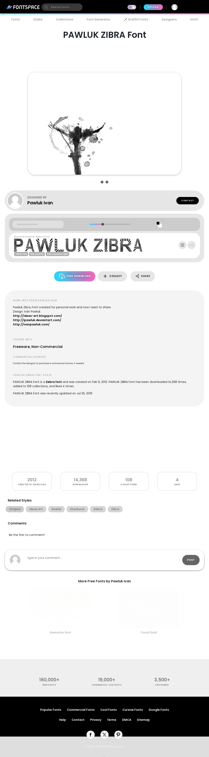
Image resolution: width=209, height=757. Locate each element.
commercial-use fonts (107, 684)
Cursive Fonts (132, 710)
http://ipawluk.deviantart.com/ (37, 320)
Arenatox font (60, 632)
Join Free (193, 7)
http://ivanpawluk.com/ (31, 324)
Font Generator (98, 19)
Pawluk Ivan (40, 203)
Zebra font (54, 382)
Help (62, 720)
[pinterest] (118, 735)
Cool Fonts (108, 710)
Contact (187, 200)
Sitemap (143, 720)
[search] (62, 7)
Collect (112, 276)
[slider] (102, 224)
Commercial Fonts (81, 710)
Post (191, 560)
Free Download (75, 276)
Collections (64, 19)
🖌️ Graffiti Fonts (136, 19)
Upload (153, 7)
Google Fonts (159, 710)
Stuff (194, 19)
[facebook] (91, 735)
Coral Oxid (149, 632)
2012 (32, 480)
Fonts (15, 19)
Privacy (95, 720)
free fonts (49, 684)
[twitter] (104, 735)
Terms (111, 720)
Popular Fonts (50, 710)
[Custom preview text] (38, 224)
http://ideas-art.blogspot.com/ (37, 316)
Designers (169, 19)
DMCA (126, 720)
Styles (37, 19)
